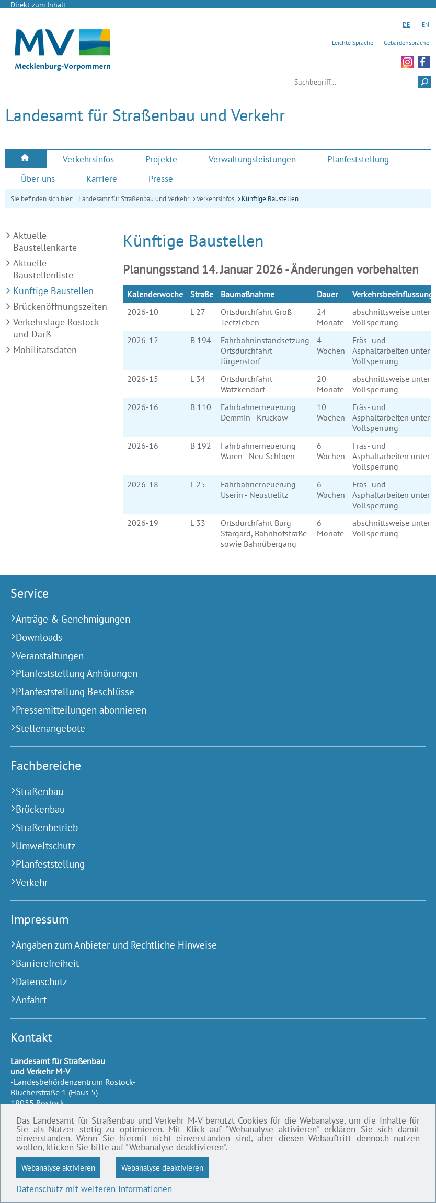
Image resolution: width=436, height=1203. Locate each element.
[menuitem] (26, 159)
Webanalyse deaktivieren (162, 1167)
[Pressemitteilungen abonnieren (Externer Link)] (204, 710)
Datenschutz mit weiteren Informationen (94, 1189)
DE (406, 24)
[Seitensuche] (360, 82)
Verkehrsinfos (215, 198)
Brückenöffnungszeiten (60, 306)
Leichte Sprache (352, 42)
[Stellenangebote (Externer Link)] (204, 728)
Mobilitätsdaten (45, 350)
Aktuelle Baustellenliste (43, 269)
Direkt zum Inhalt (38, 4)
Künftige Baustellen (270, 198)
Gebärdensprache (406, 42)
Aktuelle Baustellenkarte (45, 241)
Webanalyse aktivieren (58, 1167)
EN (425, 24)
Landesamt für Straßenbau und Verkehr (133, 198)
